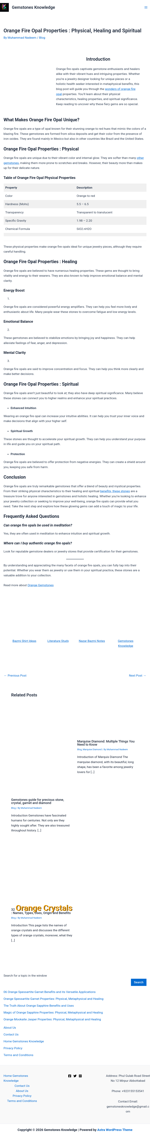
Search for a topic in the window (25, 975)
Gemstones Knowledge (33, 7)
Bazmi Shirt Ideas (24, 641)
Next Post (137, 675)
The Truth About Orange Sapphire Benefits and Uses (39, 1005)
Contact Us (11, 1034)
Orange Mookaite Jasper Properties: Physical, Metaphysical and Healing (52, 1019)
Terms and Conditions (18, 1055)
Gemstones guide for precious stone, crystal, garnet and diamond (37, 801)
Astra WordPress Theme (114, 1130)
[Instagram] (80, 1076)
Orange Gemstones (41, 585)
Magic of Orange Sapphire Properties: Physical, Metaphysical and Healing (53, 1012)
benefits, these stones (115, 491)
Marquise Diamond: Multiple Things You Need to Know (106, 742)
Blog (42, 37)
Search (138, 982)
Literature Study (58, 641)
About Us (10, 1027)
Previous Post (15, 675)
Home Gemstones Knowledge (24, 1041)
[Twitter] (75, 1076)
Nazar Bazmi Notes (92, 641)
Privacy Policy (13, 1048)
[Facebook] (69, 1076)
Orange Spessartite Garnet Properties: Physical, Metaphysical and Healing (53, 999)
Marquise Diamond (92, 749)
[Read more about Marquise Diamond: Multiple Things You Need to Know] (108, 720)
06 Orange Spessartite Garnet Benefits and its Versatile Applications (50, 992)
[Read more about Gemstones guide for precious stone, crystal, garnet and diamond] (42, 749)
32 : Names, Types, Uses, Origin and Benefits (41, 911)
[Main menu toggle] (146, 7)
